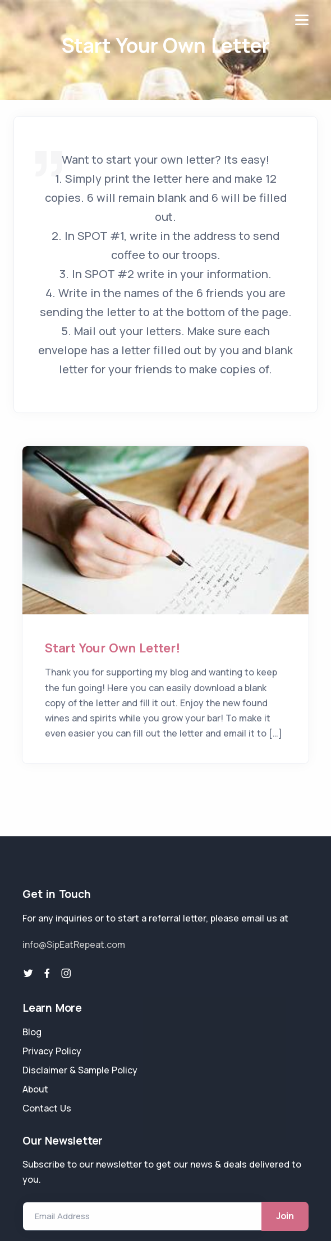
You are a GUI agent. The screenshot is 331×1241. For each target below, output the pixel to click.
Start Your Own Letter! (112, 648)
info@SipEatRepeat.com (73, 944)
